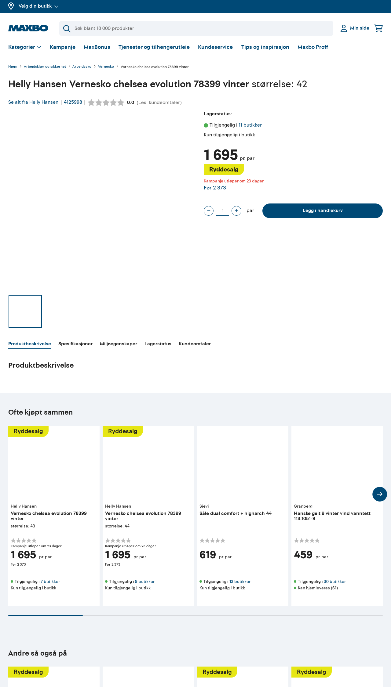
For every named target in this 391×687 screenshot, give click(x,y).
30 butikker (335, 581)
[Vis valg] (25, 47)
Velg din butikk (38, 6)
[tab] (29, 344)
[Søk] (196, 28)
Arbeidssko (81, 67)
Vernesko (106, 67)
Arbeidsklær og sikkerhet (45, 67)
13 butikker (239, 581)
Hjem (12, 67)
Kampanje (62, 47)
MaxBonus (97, 47)
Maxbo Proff (313, 47)
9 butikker (145, 581)
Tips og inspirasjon (265, 47)
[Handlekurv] (378, 28)
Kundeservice (215, 47)
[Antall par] (222, 211)
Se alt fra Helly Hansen (33, 102)
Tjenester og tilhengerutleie (154, 47)
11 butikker (250, 125)
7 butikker (50, 581)
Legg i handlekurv (323, 210)
